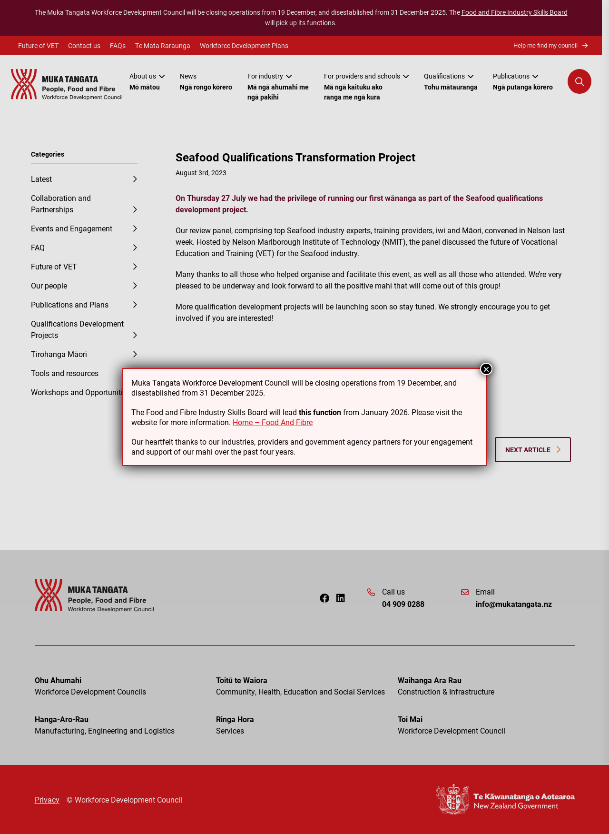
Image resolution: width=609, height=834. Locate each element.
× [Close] (486, 369)
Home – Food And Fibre (273, 422)
